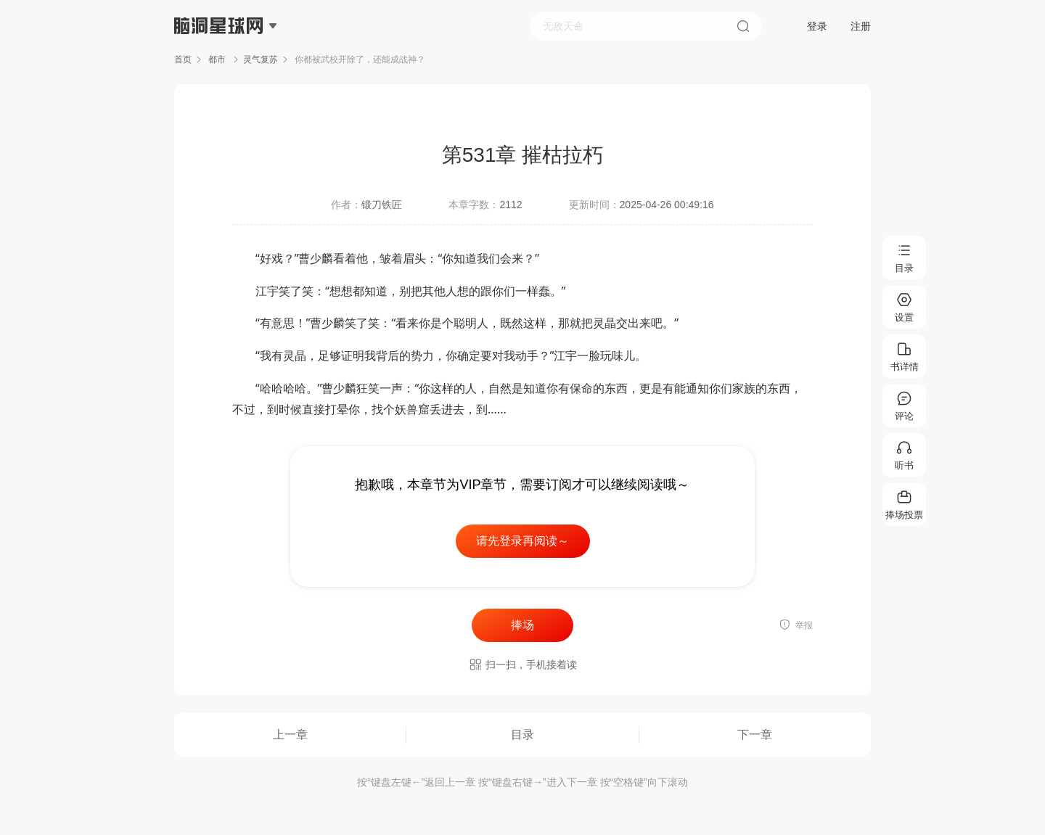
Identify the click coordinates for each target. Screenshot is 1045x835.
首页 (183, 59)
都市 (217, 59)
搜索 (743, 26)
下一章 (754, 734)
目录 (522, 734)
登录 (817, 26)
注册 (861, 26)
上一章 (290, 734)
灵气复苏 (260, 59)
